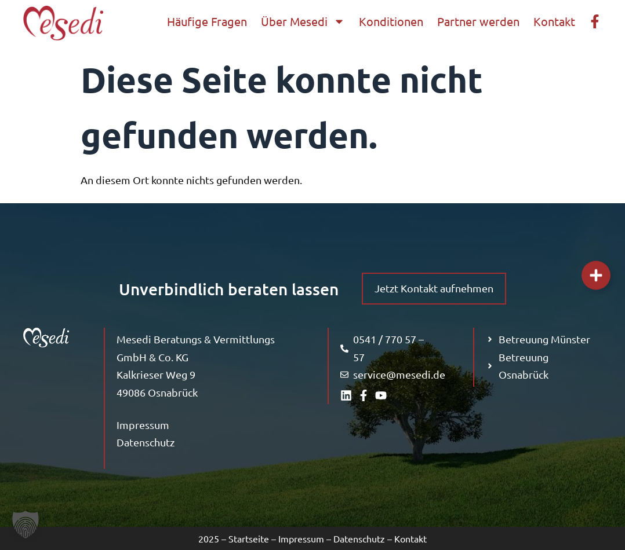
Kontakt (554, 21)
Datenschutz (146, 442)
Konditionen (391, 21)
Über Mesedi (303, 21)
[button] (25, 524)
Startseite (248, 538)
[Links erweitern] (596, 275)
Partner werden (478, 21)
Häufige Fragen (207, 21)
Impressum (143, 425)
